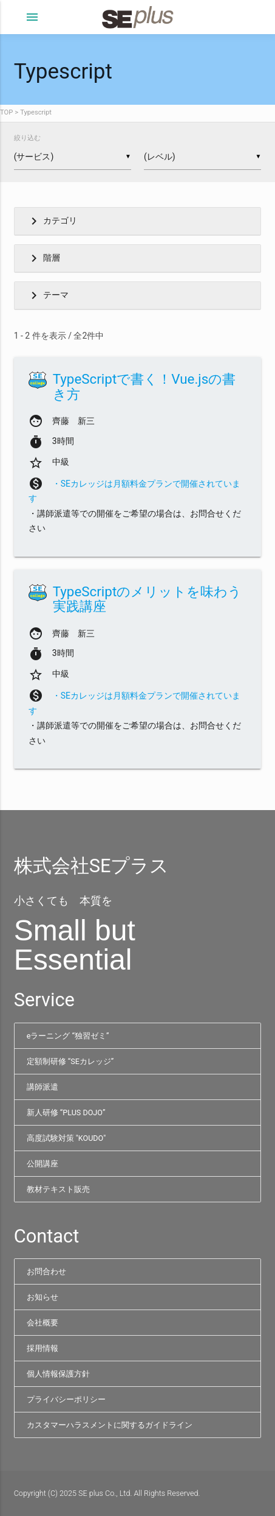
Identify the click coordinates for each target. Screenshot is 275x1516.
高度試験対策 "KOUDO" (66, 1138)
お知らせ (42, 1297)
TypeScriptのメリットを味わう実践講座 (147, 599)
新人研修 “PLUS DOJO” (66, 1112)
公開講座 (42, 1163)
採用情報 (42, 1348)
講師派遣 (42, 1086)
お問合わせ (46, 1271)
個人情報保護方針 (58, 1373)
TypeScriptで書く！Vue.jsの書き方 (144, 386)
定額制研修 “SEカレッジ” (70, 1061)
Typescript (36, 112)
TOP (6, 112)
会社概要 (42, 1322)
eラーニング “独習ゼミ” (68, 1035)
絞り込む (27, 138)
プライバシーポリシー (66, 1399)
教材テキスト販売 (58, 1189)
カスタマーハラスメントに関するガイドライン (109, 1425)
